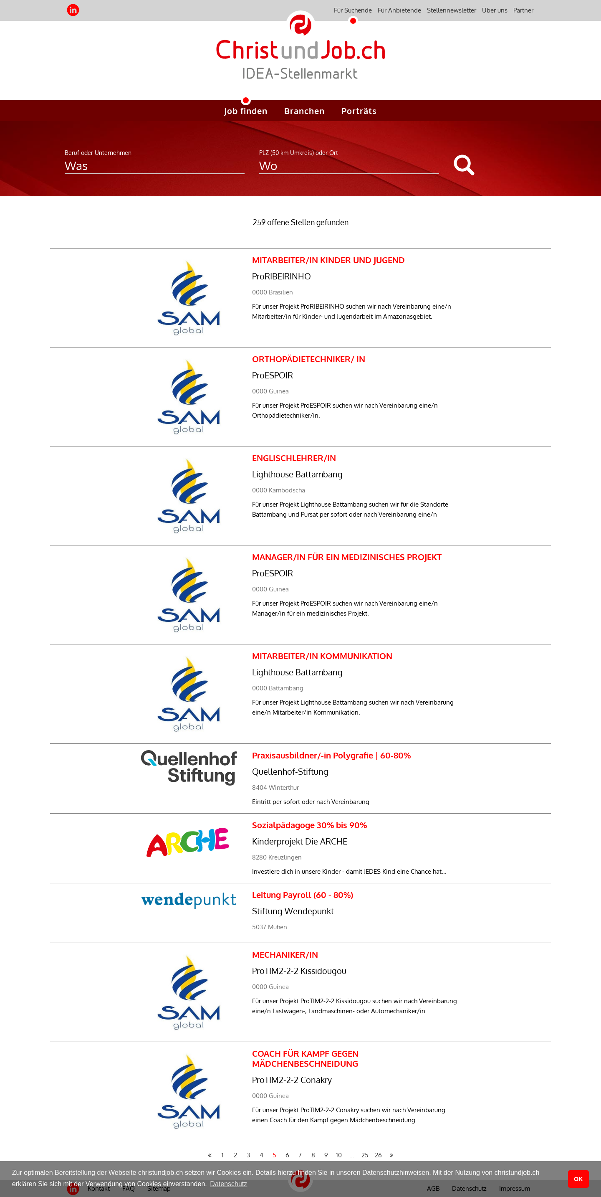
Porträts (359, 110)
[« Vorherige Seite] (209, 1155)
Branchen (304, 110)
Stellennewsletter (451, 10)
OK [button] (578, 1179)
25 (365, 1155)
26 (378, 1155)
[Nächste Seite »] (391, 1155)
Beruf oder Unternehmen (98, 152)
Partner (523, 10)
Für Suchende (353, 10)
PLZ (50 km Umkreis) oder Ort (298, 152)
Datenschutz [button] (228, 1183)
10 (339, 1155)
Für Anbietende (399, 10)
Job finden (246, 110)
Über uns (495, 10)
